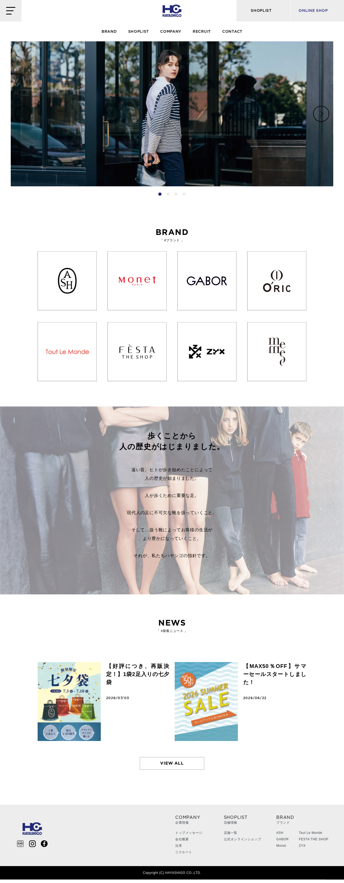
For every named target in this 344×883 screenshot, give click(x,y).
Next (321, 114)
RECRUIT (202, 32)
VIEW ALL (172, 765)
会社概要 (182, 843)
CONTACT (232, 32)
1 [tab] (160, 194)
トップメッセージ (188, 836)
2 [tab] (168, 194)
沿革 (178, 849)
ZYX (302, 849)
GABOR (282, 843)
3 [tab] (176, 194)
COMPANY (170, 32)
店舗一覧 (230, 836)
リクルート (183, 855)
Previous (23, 114)
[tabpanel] (172, 113)
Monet (281, 849)
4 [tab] (184, 194)
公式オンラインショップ (242, 843)
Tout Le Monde (310, 836)
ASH (279, 836)
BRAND (109, 32)
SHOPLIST (138, 32)
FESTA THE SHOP (313, 843)
